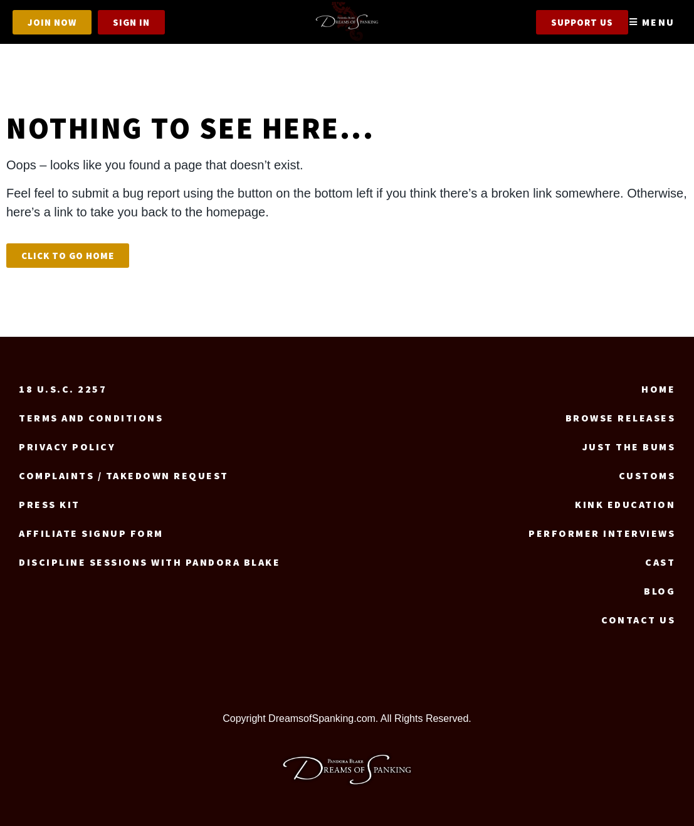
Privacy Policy (67, 446)
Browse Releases (620, 417)
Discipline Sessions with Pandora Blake (149, 562)
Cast (660, 562)
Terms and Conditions (91, 417)
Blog (659, 591)
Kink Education (625, 504)
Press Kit (49, 504)
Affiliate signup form (91, 533)
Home (658, 389)
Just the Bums (629, 446)
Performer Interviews (601, 533)
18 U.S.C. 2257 (63, 389)
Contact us (638, 619)
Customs (647, 475)
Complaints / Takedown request (124, 475)
